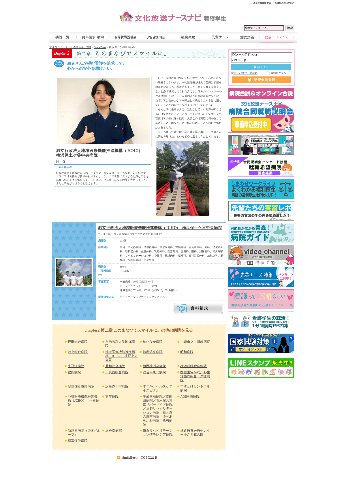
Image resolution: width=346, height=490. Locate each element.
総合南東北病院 (154, 372)
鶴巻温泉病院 (153, 352)
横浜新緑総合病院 (193, 366)
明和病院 (187, 352)
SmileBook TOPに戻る (140, 457)
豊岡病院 (74, 372)
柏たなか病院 (153, 342)
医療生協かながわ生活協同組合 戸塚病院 (195, 376)
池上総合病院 (78, 352)
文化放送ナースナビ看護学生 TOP (70, 47)
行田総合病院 (78, 342)
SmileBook (100, 47)
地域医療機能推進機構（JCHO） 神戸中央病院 (121, 356)
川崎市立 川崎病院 (195, 342)
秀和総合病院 (115, 366)
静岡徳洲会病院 (154, 366)
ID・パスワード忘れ (244, 73)
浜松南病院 (113, 430)
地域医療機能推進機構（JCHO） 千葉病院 (83, 400)
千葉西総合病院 (116, 372)
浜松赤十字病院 (116, 386)
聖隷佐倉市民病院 (81, 386)
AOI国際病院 (189, 396)
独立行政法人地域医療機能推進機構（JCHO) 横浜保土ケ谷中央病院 (160, 228)
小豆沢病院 (76, 366)
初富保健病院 (78, 441)
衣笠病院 (111, 396)
